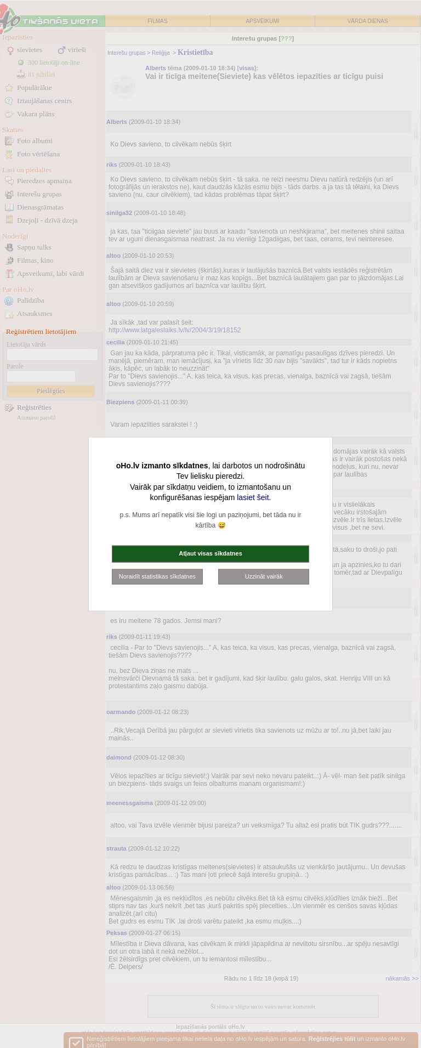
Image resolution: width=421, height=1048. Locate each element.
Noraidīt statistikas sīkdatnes (157, 576)
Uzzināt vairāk (264, 576)
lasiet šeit (253, 497)
